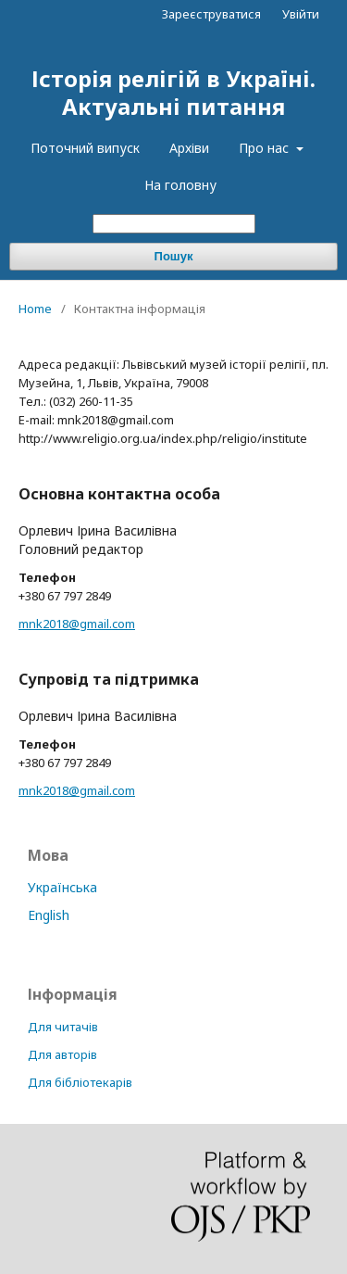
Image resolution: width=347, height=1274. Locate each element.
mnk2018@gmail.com (77, 623)
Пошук (174, 256)
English (48, 915)
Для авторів (62, 1054)
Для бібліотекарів (80, 1082)
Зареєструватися (211, 14)
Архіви (189, 148)
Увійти (300, 14)
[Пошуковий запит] (174, 223)
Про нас (265, 148)
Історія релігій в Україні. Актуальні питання (173, 92)
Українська (62, 887)
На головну (180, 185)
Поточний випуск (85, 148)
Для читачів (63, 1026)
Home (35, 308)
